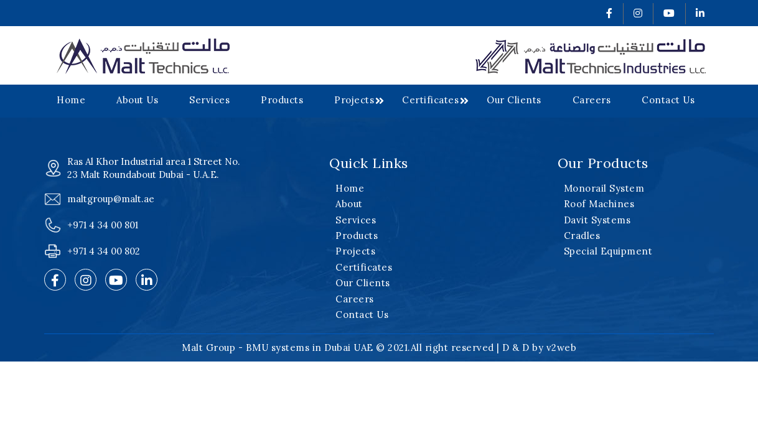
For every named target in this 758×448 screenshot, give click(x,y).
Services (209, 100)
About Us (137, 100)
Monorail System (604, 188)
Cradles (582, 235)
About (349, 204)
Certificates (430, 100)
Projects (354, 100)
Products (282, 100)
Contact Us (668, 100)
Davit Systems (597, 220)
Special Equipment (608, 251)
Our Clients (514, 100)
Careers (592, 100)
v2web (561, 347)
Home (71, 100)
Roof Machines (599, 204)
